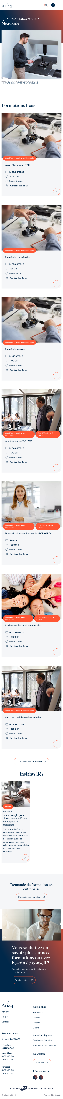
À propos (5, 1011)
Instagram (41, 1077)
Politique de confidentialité (44, 1045)
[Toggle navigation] (60, 5)
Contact (5, 1022)
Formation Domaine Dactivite (24, 81)
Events (36, 1028)
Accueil (5, 81)
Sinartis (58, 1095)
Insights (36, 1022)
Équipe (5, 1016)
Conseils (36, 1017)
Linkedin (35, 1077)
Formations (38, 1012)
